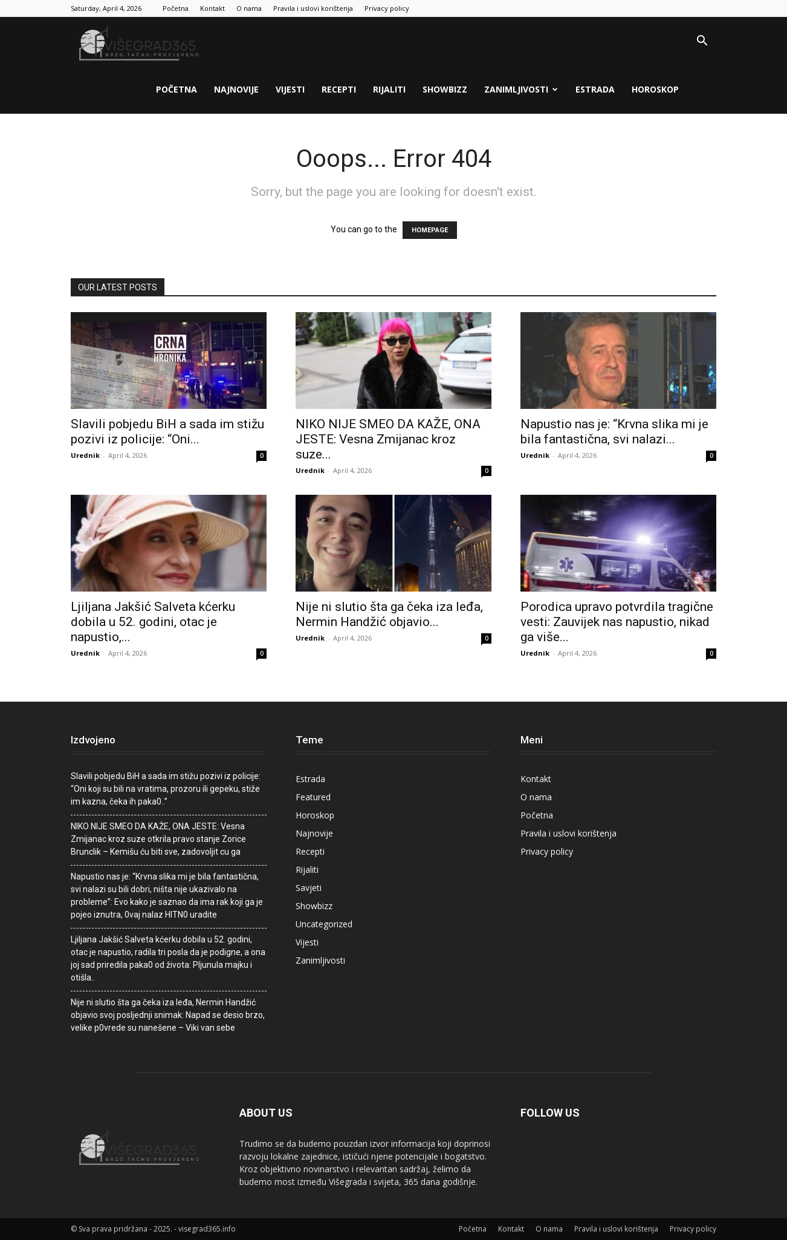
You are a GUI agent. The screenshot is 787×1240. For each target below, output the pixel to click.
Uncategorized (324, 924)
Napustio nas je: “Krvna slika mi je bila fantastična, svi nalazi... (614, 431)
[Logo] (140, 41)
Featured (313, 797)
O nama (249, 8)
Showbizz (445, 89)
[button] (701, 42)
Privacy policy (386, 8)
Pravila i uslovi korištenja (313, 8)
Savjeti (309, 887)
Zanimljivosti (521, 89)
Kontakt (212, 8)
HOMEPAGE (430, 230)
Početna (176, 8)
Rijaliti (389, 89)
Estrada (595, 89)
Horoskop (655, 89)
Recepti (339, 89)
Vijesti (290, 89)
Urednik (85, 455)
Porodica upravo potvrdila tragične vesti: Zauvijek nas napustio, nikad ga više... (616, 621)
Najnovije (236, 89)
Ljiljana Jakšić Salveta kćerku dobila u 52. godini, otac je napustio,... (153, 621)
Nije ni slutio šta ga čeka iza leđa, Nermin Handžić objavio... (389, 614)
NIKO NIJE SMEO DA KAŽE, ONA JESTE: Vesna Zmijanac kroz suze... (388, 439)
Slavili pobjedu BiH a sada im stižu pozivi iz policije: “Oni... (167, 431)
